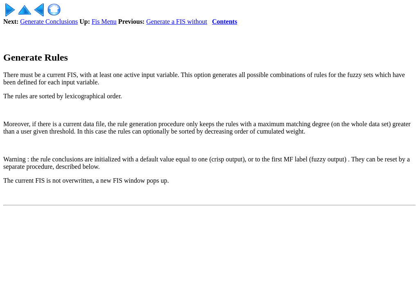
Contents (224, 21)
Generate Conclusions (49, 21)
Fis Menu (104, 21)
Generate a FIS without (176, 21)
